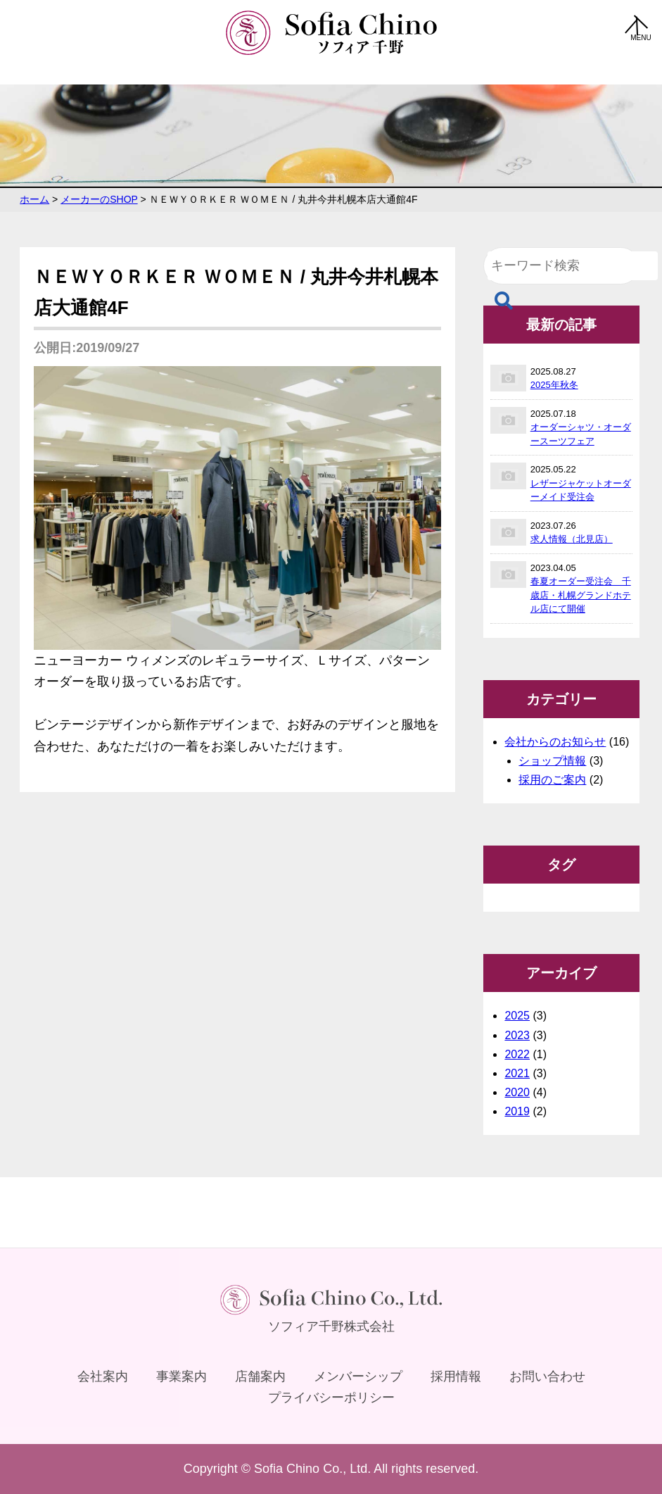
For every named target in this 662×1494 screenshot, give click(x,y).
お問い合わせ (547, 1376)
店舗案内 (260, 1376)
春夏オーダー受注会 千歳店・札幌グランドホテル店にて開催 (580, 595)
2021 (517, 1073)
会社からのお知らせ (555, 742)
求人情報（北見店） (571, 539)
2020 (517, 1092)
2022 (517, 1054)
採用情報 (456, 1376)
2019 (517, 1111)
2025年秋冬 (554, 384)
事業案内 (181, 1376)
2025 (517, 1016)
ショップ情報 (552, 761)
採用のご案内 (552, 780)
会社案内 (102, 1376)
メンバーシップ (358, 1376)
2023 (517, 1035)
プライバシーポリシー (331, 1398)
